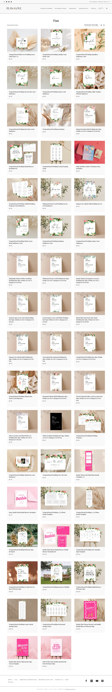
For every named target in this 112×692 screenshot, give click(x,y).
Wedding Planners (46, 8)
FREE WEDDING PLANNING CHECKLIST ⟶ (100, 1)
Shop (67, 679)
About (10, 679)
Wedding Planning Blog (28, 679)
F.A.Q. (16, 679)
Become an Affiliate (46, 679)
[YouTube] (9, 2)
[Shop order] (92, 25)
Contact (93, 8)
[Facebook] (4, 2)
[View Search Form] (108, 8)
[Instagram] (7, 2)
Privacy (10, 682)
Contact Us (59, 679)
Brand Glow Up (70, 689)
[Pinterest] (11, 2)
